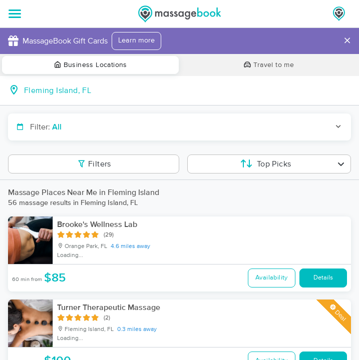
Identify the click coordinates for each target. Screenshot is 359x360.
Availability (271, 277)
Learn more (136, 40)
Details (323, 277)
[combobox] (187, 90)
